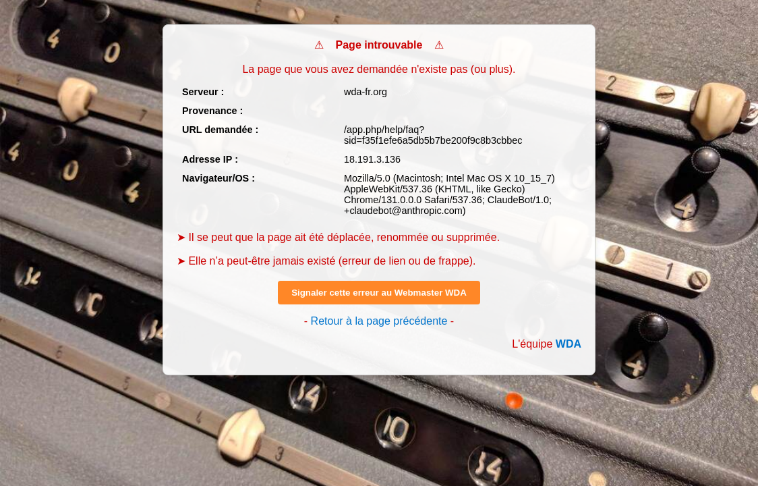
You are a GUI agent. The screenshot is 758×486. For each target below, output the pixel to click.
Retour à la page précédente (379, 321)
